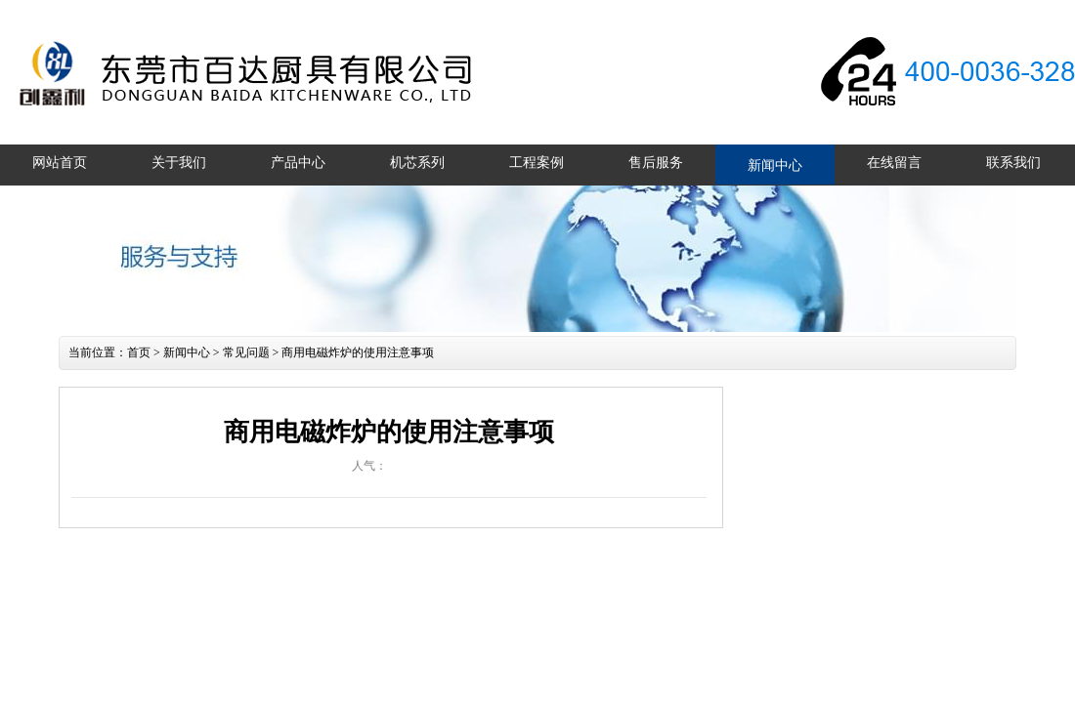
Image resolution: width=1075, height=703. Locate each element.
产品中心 (298, 162)
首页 (138, 352)
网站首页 (59, 162)
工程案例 (536, 162)
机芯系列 (417, 162)
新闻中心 (775, 165)
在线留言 (894, 162)
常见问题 (246, 352)
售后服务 (655, 162)
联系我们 (1013, 162)
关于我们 (178, 162)
